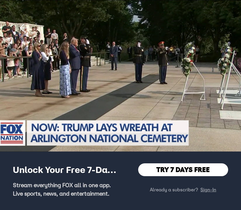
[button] (24, 28)
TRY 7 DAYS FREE (183, 170)
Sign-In (208, 189)
